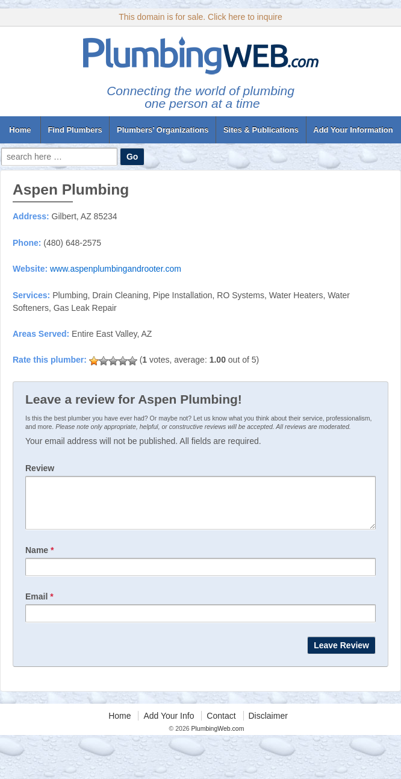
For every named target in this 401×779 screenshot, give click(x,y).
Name (39, 559)
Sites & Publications (261, 129)
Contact (221, 725)
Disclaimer (268, 725)
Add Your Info (168, 725)
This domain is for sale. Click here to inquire (200, 17)
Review (39, 468)
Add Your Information (353, 129)
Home (20, 129)
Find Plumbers (75, 129)
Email (39, 605)
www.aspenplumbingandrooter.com (115, 269)
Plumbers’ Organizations (162, 129)
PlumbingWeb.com (217, 737)
